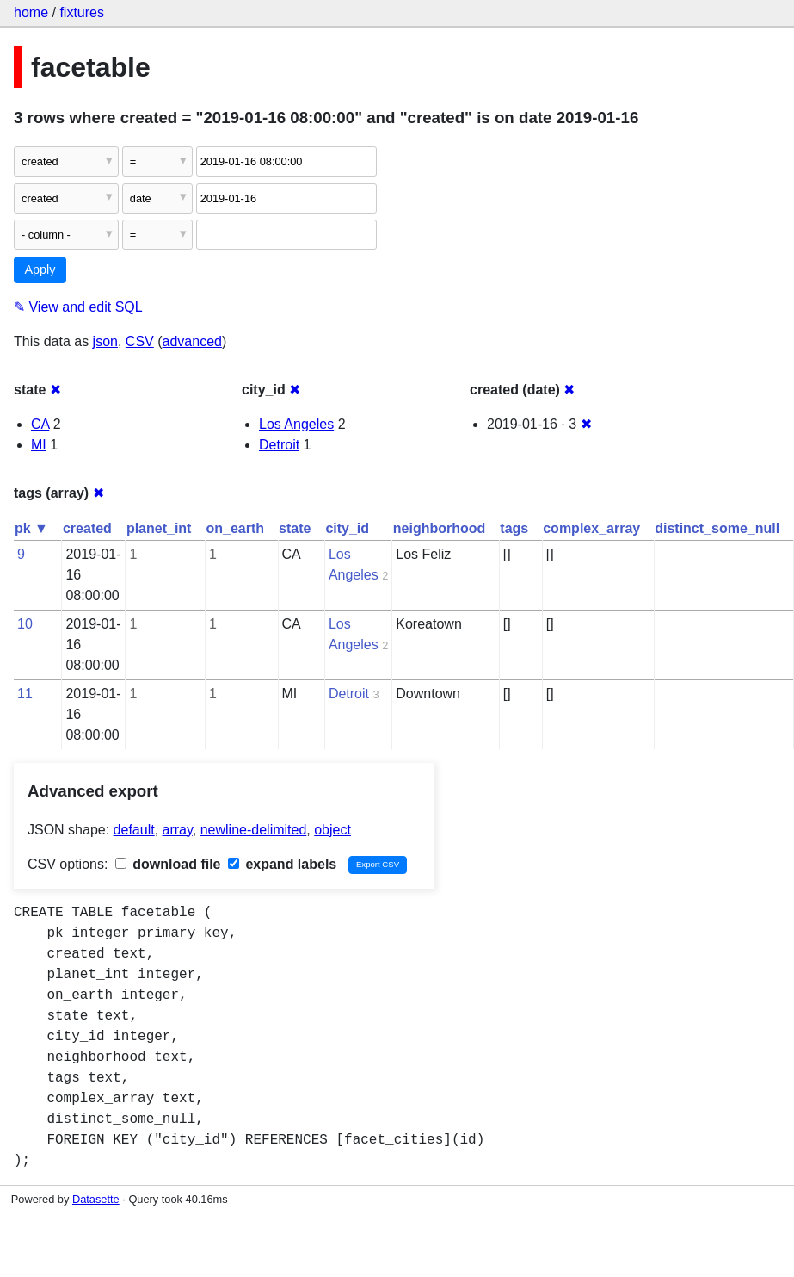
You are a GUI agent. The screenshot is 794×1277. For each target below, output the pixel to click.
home (31, 12)
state (295, 528)
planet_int (159, 528)
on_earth (235, 528)
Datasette (96, 1199)
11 (25, 693)
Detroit (279, 444)
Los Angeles (296, 424)
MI (38, 444)
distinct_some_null (717, 528)
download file (168, 864)
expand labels (282, 864)
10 (25, 624)
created (87, 528)
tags (514, 528)
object (332, 829)
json (105, 341)
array (178, 829)
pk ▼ (31, 528)
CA (40, 424)
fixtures (81, 12)
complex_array (591, 528)
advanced (192, 341)
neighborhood (439, 528)
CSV (140, 341)
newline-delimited (253, 829)
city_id (347, 528)
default (134, 829)
